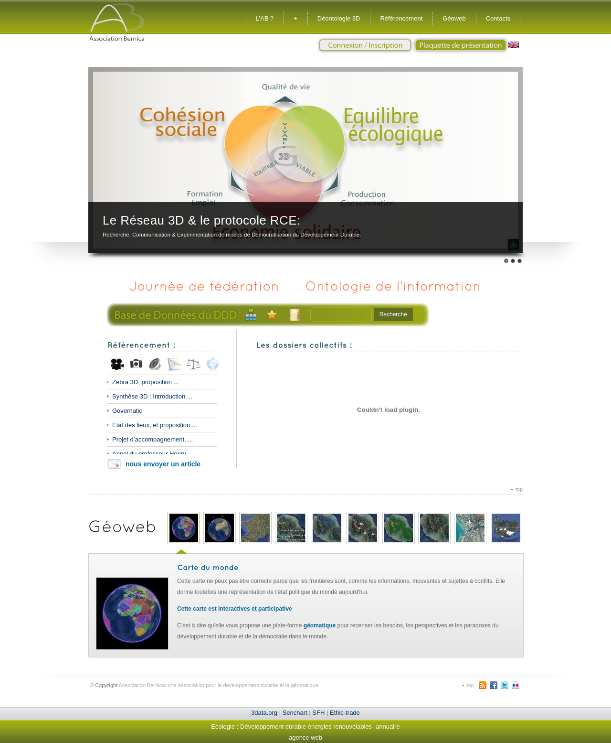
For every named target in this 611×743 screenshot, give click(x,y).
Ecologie (223, 726)
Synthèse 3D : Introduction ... (152, 396)
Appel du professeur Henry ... (152, 453)
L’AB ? (265, 18)
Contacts (498, 18)
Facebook (493, 685)
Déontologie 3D (338, 18)
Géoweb (453, 18)
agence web (305, 737)
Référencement (401, 18)
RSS (482, 685)
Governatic (127, 410)
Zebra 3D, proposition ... (145, 382)
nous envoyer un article (163, 464)
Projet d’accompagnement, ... (152, 439)
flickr (515, 685)
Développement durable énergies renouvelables (306, 726)
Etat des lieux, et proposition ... (154, 425)
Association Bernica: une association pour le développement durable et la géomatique (218, 685)
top (519, 489)
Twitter (504, 685)
